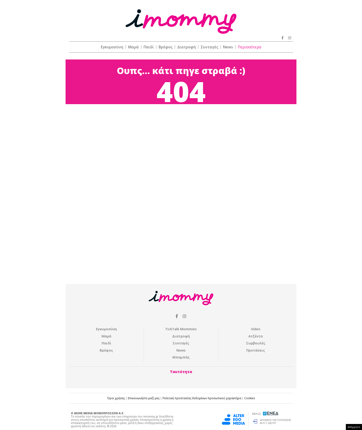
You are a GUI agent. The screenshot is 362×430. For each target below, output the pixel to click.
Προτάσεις (255, 350)
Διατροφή (186, 47)
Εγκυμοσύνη (112, 47)
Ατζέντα (255, 336)
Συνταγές (209, 47)
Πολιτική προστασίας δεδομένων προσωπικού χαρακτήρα (202, 398)
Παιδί (149, 47)
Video (255, 329)
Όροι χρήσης (116, 398)
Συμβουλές (255, 343)
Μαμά (133, 47)
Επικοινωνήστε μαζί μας (144, 398)
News (228, 47)
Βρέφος (165, 47)
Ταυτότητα (181, 371)
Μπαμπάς (181, 357)
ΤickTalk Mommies (181, 329)
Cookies (249, 398)
